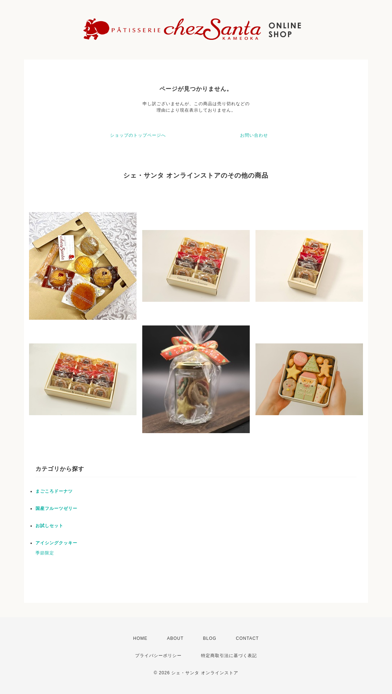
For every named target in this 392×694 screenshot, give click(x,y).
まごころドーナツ (54, 491)
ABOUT (175, 638)
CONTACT (247, 638)
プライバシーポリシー (158, 655)
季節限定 (44, 552)
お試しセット (49, 525)
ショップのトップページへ (138, 135)
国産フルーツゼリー (56, 508)
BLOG (209, 638)
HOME (140, 638)
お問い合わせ (254, 135)
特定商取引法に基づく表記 (229, 655)
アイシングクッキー (56, 542)
